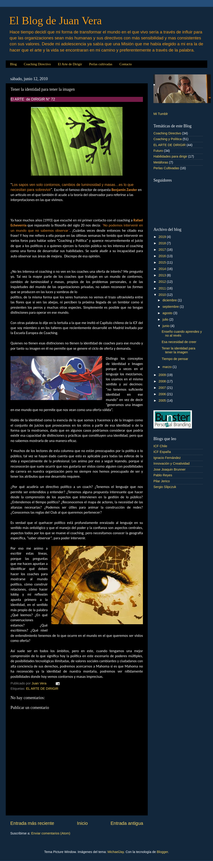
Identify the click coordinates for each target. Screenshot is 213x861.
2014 (162, 269)
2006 (162, 394)
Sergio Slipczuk (164, 487)
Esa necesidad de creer (179, 342)
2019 (162, 237)
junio (166, 326)
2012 (162, 281)
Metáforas (160, 162)
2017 (162, 249)
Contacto (125, 64)
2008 (162, 381)
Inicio (82, 823)
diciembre (170, 300)
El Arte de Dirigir (70, 64)
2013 (162, 275)
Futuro (158, 151)
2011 (162, 288)
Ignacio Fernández (167, 458)
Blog (13, 64)
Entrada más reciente (32, 823)
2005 (162, 400)
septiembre (171, 306)
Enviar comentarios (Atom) (50, 833)
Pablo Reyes (162, 475)
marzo (168, 367)
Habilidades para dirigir (170, 156)
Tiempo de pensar (175, 359)
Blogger (162, 852)
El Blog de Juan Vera (55, 20)
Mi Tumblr (160, 114)
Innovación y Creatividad (171, 463)
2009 (162, 375)
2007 (162, 388)
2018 (162, 243)
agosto (168, 313)
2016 (162, 256)
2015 (162, 262)
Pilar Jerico (161, 481)
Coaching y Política (167, 139)
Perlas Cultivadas (166, 168)
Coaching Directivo (37, 64)
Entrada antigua (127, 823)
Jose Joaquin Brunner (169, 469)
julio (166, 319)
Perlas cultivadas (100, 64)
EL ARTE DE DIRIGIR (42, 688)
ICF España (162, 452)
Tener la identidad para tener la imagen (178, 350)
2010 (162, 295)
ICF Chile (160, 446)
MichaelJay (116, 852)
